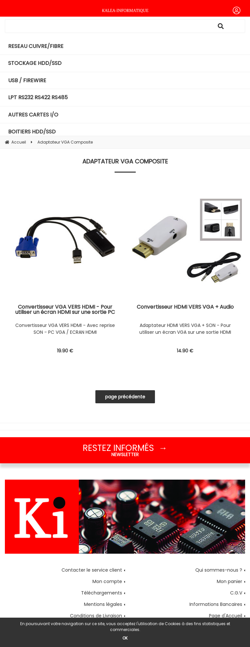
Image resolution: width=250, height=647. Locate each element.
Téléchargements (101, 593)
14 (185, 350)
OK (125, 638)
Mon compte (107, 581)
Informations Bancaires (215, 604)
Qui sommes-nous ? (218, 570)
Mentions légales (103, 604)
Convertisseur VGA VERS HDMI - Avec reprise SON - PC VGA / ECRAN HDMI (65, 328)
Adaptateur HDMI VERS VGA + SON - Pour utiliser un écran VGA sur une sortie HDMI (185, 328)
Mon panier (229, 581)
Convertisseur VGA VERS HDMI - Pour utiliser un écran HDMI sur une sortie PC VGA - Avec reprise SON (65, 309)
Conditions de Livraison (96, 615)
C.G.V (236, 593)
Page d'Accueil (225, 615)
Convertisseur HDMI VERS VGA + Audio (185, 307)
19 (65, 350)
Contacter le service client (92, 570)
